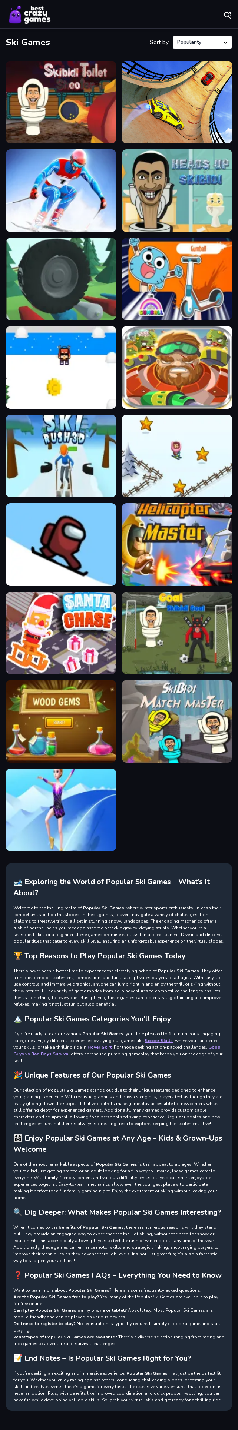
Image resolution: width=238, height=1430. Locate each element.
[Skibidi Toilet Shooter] (61, 102)
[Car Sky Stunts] (177, 102)
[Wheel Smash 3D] (61, 279)
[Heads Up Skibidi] (177, 190)
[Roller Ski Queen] (61, 810)
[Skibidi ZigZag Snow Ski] (177, 456)
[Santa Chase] (61, 633)
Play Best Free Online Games (29, 15)
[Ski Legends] (61, 190)
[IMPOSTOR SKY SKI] (61, 544)
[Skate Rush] (177, 279)
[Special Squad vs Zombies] (177, 367)
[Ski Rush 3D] (61, 456)
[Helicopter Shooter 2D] (177, 544)
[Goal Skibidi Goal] (177, 633)
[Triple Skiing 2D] (61, 367)
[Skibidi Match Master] (177, 721)
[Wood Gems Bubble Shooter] (61, 721)
